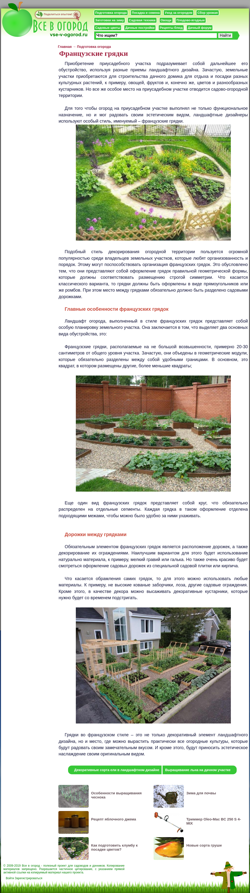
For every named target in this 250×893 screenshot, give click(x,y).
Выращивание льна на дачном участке (197, 770)
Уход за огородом (178, 13)
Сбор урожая (207, 13)
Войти (10, 878)
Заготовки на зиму (109, 20)
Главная (65, 47)
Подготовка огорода (111, 13)
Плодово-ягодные (191, 20)
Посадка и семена (146, 13)
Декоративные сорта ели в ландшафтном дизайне (116, 770)
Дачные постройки (140, 28)
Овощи (166, 20)
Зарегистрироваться (28, 878)
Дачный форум (199, 28)
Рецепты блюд (171, 28)
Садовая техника (142, 20)
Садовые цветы (107, 28)
